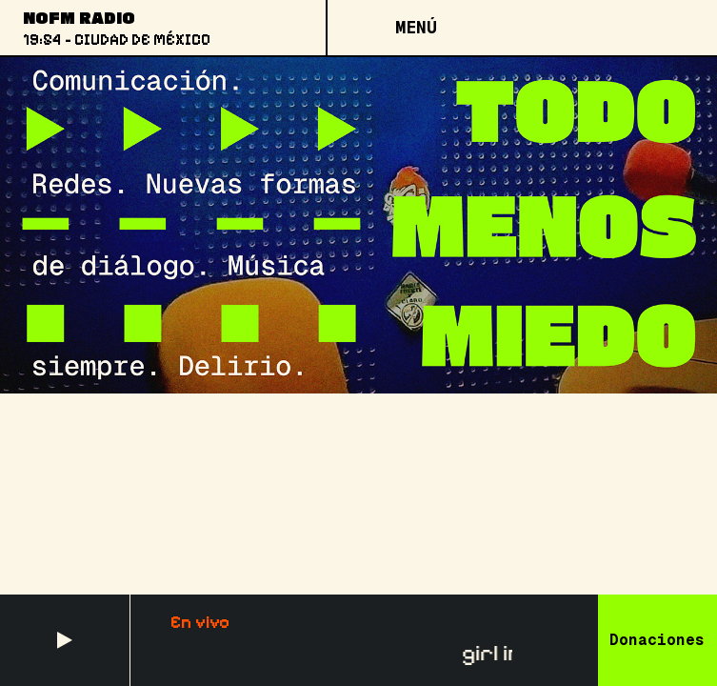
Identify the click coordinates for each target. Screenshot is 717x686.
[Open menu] (415, 27)
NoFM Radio (79, 17)
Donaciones (657, 640)
